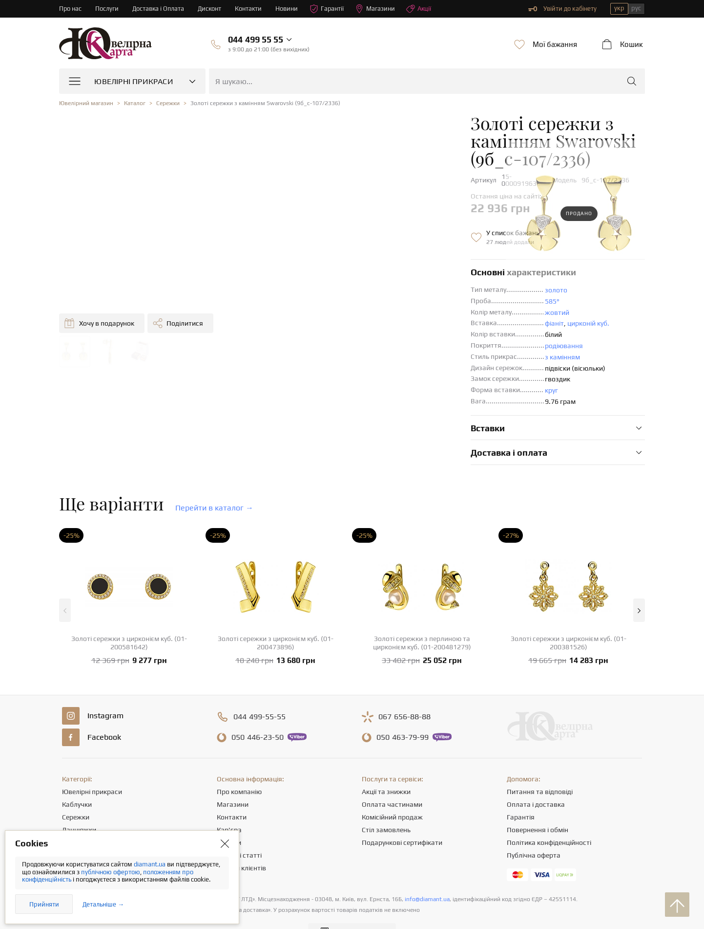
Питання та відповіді (540, 767)
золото (359, 265)
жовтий (360, 288)
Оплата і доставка (536, 779)
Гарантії (329, 8)
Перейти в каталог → (214, 483)
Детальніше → (103, 904)
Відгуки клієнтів (241, 843)
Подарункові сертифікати (402, 818)
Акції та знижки (386, 767)
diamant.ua (150, 864)
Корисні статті (239, 830)
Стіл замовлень (386, 805)
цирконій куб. (392, 299)
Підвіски (75, 818)
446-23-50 (257, 713)
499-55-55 (259, 692)
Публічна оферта (533, 830)
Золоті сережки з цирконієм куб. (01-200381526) (568, 618)
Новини (289, 8)
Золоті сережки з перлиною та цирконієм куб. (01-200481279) (422, 618)
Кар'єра (229, 805)
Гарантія (521, 792)
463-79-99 (402, 713)
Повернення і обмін (537, 805)
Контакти (250, 8)
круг (354, 366)
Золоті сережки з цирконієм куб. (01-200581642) (129, 618)
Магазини (378, 8)
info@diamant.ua (427, 874)
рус (636, 8)
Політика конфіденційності (549, 818)
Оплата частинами (392, 779)
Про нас (70, 8)
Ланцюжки (79, 805)
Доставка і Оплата (159, 8)
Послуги (107, 8)
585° (355, 277)
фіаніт (357, 299)
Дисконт (211, 8)
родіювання (367, 321)
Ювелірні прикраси (92, 767)
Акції (422, 8)
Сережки (75, 792)
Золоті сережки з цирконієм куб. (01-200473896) (275, 618)
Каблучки (77, 779)
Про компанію (239, 767)
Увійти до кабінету (562, 8)
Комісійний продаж (392, 792)
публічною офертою (110, 872)
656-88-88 (404, 692)
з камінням (365, 332)
